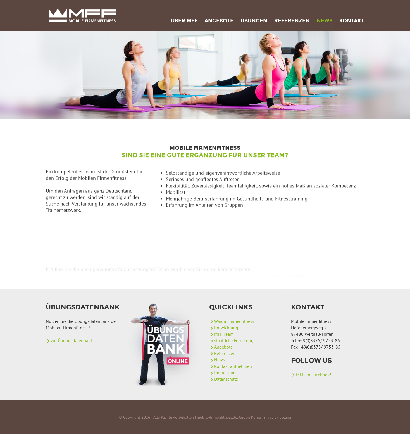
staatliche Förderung (234, 340)
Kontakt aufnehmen (233, 366)
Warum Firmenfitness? (235, 321)
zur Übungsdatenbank (72, 340)
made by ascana (277, 417)
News (324, 21)
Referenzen (292, 21)
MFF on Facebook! (313, 374)
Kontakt (351, 21)
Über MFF (184, 21)
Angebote (218, 21)
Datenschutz (226, 379)
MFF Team (223, 334)
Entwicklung (226, 327)
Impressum (224, 372)
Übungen (253, 21)
